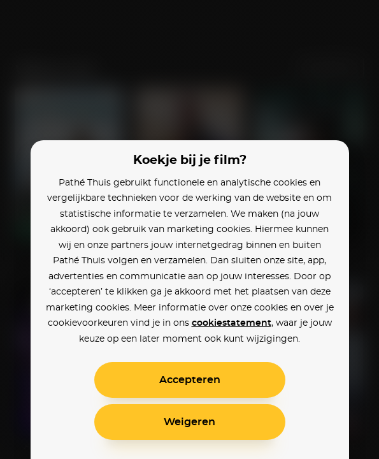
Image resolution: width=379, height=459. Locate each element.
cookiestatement (231, 323)
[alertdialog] (189, 229)
